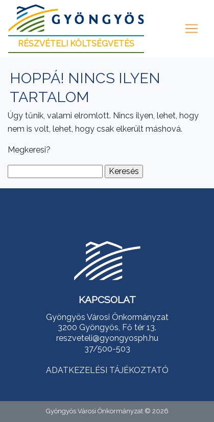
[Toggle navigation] (191, 28)
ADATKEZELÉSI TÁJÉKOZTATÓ (107, 370)
